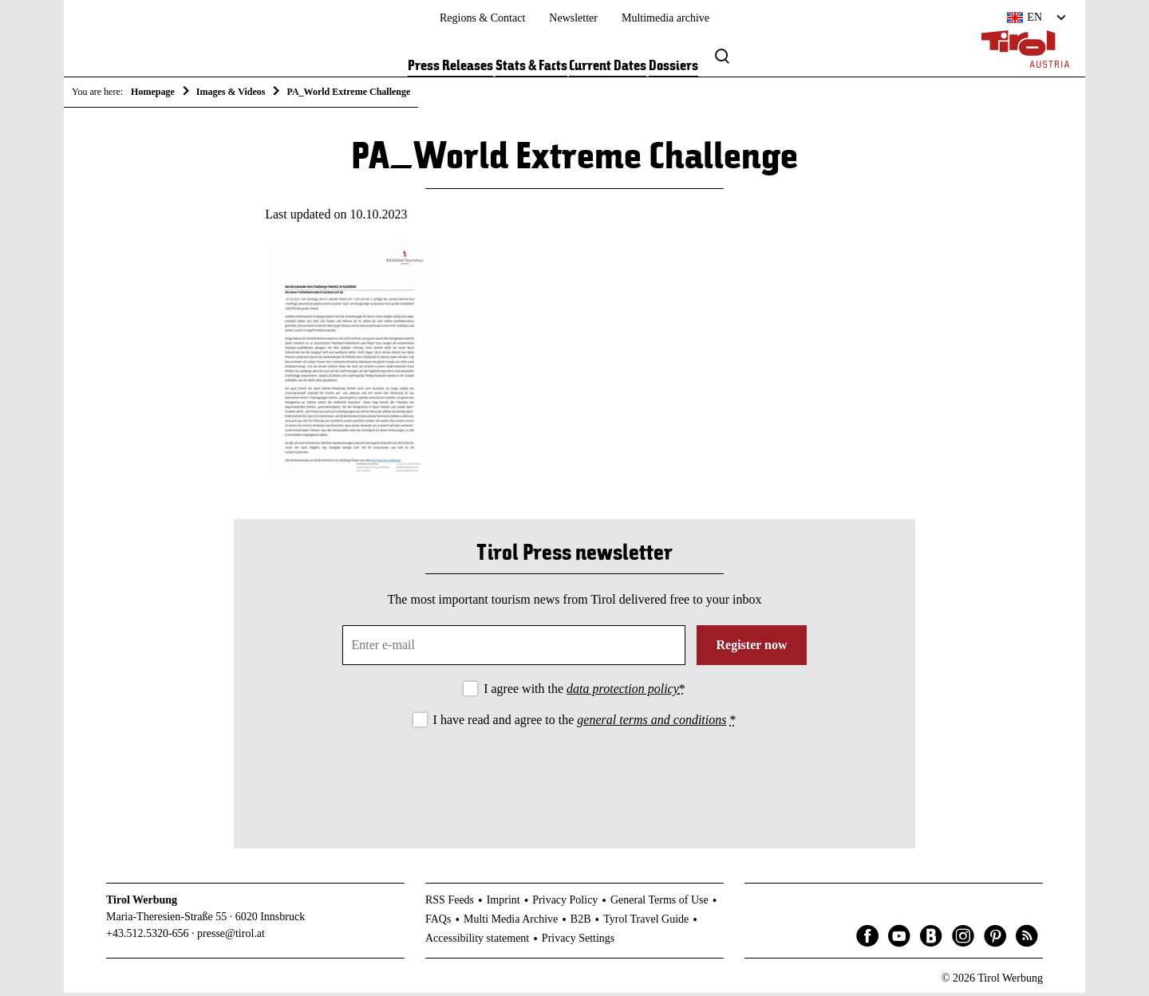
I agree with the (584, 692)
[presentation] (574, 777)
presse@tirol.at (231, 936)
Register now (751, 648)
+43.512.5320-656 (147, 936)
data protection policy (623, 692)
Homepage (153, 91)
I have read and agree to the (584, 723)
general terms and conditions (651, 723)
